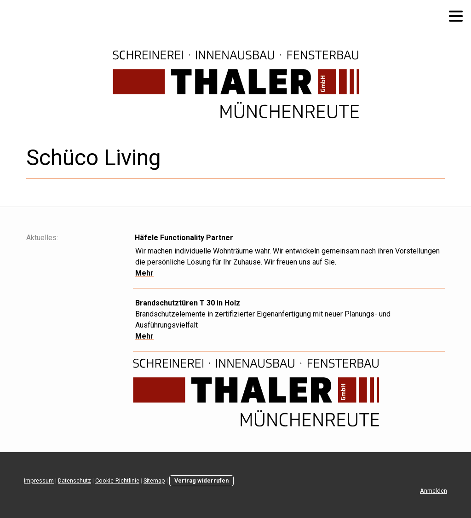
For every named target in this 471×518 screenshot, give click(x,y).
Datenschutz (74, 480)
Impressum (39, 480)
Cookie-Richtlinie (117, 480)
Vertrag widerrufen (201, 480)
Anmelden (433, 490)
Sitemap (154, 480)
